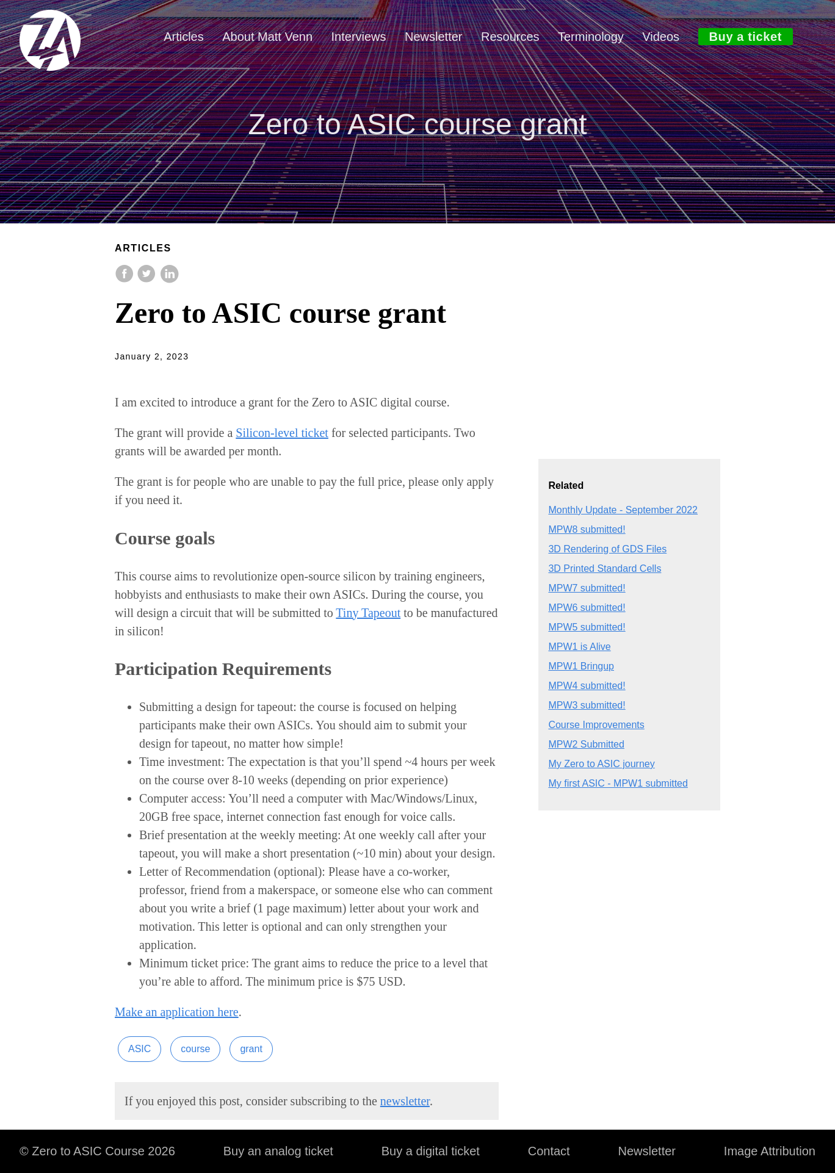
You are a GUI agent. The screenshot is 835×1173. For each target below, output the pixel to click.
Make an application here (177, 1012)
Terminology (591, 36)
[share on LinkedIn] (169, 280)
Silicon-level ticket (282, 432)
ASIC (139, 1049)
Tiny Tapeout (368, 612)
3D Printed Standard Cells (604, 568)
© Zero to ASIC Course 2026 (97, 1151)
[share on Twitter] (148, 280)
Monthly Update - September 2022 (623, 510)
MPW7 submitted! (586, 588)
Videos (660, 36)
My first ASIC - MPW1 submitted (617, 783)
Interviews (358, 36)
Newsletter (433, 36)
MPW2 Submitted (586, 744)
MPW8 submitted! (586, 529)
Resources (510, 36)
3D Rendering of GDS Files (607, 549)
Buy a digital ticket (430, 1151)
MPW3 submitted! (586, 705)
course (195, 1049)
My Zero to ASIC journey (601, 764)
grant (251, 1049)
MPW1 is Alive (579, 646)
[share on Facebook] (126, 280)
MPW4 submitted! (586, 685)
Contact (549, 1151)
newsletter (405, 1101)
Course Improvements (596, 725)
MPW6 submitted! (586, 607)
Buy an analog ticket (278, 1151)
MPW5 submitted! (586, 627)
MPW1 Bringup (581, 666)
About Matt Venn (267, 36)
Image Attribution (769, 1151)
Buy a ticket (745, 36)
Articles (184, 36)
